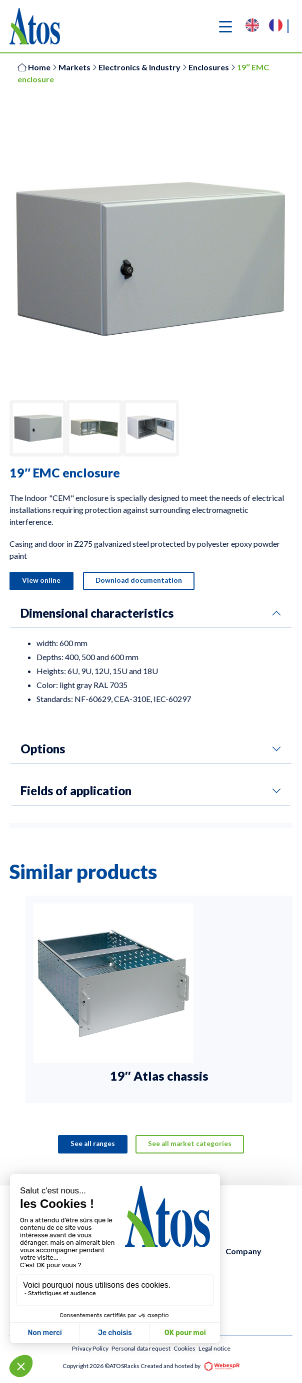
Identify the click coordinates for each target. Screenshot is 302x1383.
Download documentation (139, 581)
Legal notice (214, 1349)
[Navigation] (226, 26)
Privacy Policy (90, 1349)
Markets (74, 67)
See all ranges (92, 1144)
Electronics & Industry (139, 67)
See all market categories (190, 1144)
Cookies (185, 1349)
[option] (278, 26)
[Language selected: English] (269, 26)
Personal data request (141, 1349)
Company (244, 1251)
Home (34, 67)
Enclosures (208, 67)
